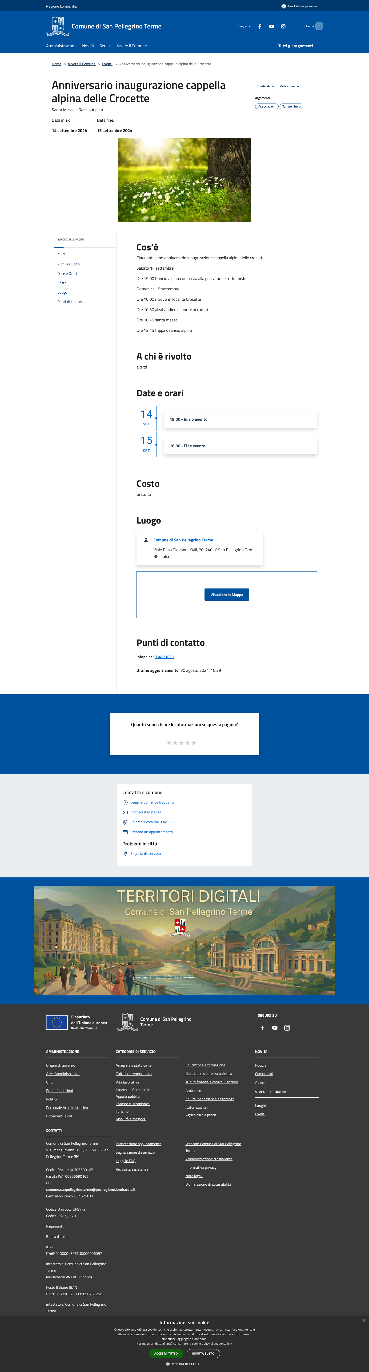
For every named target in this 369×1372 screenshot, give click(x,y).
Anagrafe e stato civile (134, 1065)
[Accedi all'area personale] (299, 6)
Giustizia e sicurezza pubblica (208, 1073)
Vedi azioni (290, 86)
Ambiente (193, 1090)
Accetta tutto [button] (166, 1354)
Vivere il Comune (82, 64)
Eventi (107, 64)
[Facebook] (252, 26)
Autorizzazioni (196, 1107)
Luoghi (260, 1105)
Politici (51, 1099)
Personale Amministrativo (67, 1107)
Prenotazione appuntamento (138, 1144)
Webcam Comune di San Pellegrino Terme (213, 1147)
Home (56, 64)
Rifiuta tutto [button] (203, 1354)
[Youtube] (263, 26)
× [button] (363, 1321)
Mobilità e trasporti (131, 1119)
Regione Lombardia (61, 6)
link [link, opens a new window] (229, 1344)
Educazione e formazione (205, 1065)
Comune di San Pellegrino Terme (183, 540)
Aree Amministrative (63, 1073)
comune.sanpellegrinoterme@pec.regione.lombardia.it (91, 1189)
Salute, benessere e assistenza (209, 1099)
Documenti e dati (59, 1116)
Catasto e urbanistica (133, 1104)
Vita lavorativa (127, 1082)
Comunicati (264, 1073)
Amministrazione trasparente (209, 1159)
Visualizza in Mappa (227, 594)
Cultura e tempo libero (134, 1073)
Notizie (260, 1065)
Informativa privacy (201, 1167)
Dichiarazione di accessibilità (208, 1184)
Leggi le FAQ (126, 1161)
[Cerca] (317, 26)
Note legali (194, 1176)
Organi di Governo (60, 1065)
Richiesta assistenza (132, 1169)
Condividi (266, 86)
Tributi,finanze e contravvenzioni (211, 1082)
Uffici (50, 1082)
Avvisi (260, 1082)
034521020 (164, 657)
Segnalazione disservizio (135, 1152)
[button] (184, 1364)
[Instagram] (275, 26)
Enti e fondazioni (59, 1090)
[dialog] (184, 1344)
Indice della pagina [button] (70, 239)
